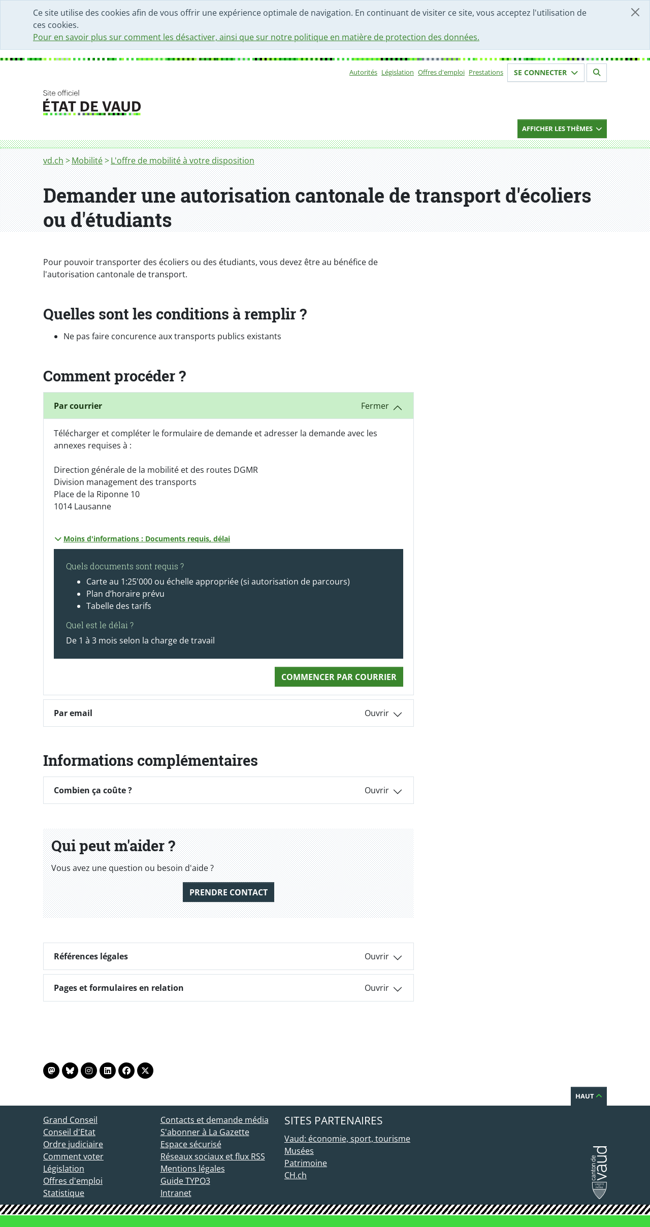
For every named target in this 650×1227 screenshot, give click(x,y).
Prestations (486, 72)
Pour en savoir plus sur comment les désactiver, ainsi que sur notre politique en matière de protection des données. (256, 37)
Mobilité (87, 160)
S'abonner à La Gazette (204, 1132)
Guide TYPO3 (185, 1180)
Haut (588, 1096)
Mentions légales (192, 1168)
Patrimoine (305, 1163)
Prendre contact (228, 892)
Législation (397, 72)
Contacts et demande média (214, 1119)
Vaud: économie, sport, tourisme (347, 1138)
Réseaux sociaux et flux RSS (212, 1156)
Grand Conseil (70, 1119)
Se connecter (546, 72)
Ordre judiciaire (73, 1144)
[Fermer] (635, 12)
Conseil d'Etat (69, 1132)
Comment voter (73, 1156)
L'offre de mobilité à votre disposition (182, 160)
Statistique (63, 1193)
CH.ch (295, 1175)
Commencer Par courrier (339, 677)
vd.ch (53, 160)
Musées (299, 1150)
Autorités (363, 72)
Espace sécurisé (190, 1144)
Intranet (175, 1193)
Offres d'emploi (441, 72)
